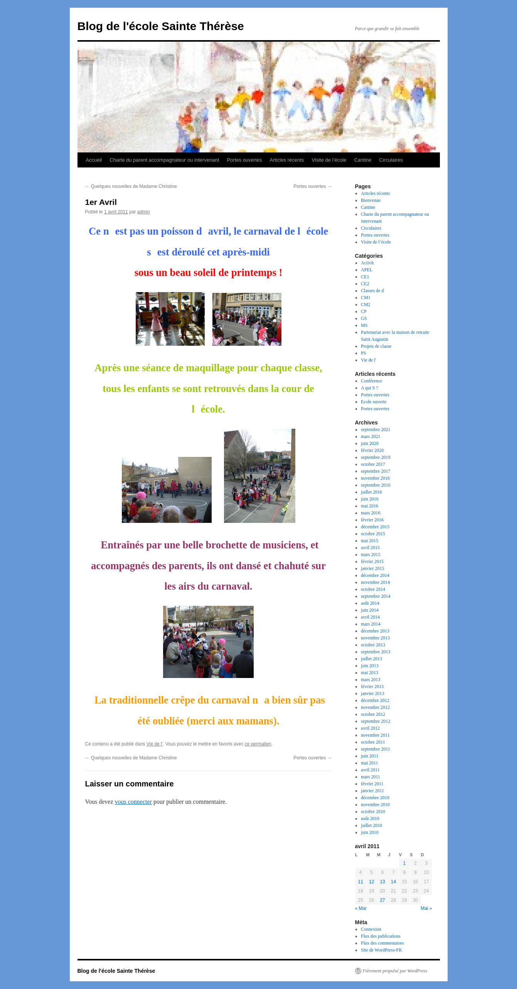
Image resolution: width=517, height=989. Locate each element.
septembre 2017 (375, 471)
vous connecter (133, 801)
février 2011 (372, 783)
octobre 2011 (373, 742)
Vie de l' (155, 744)
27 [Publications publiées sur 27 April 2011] (382, 900)
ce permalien (258, 744)
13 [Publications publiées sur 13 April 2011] (382, 881)
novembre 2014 (375, 582)
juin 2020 (370, 443)
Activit (367, 262)
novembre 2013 (375, 638)
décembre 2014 (375, 575)
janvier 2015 (372, 568)
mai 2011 (369, 763)
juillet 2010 (371, 825)
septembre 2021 (375, 429)
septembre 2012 (375, 721)
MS (364, 325)
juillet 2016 (371, 492)
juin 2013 (370, 665)
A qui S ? (369, 388)
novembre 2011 (375, 735)
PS (363, 353)
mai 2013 (369, 672)
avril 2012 (370, 728)
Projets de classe (376, 346)
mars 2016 (370, 513)
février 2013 (372, 686)
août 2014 (370, 603)
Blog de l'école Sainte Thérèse (160, 26)
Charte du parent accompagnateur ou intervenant (164, 160)
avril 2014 (370, 617)
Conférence (371, 381)
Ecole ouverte (373, 401)
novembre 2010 (375, 804)
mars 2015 (370, 554)
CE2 (365, 283)
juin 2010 (370, 832)
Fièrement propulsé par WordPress (395, 971)
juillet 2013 (371, 658)
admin (143, 212)
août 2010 (370, 818)
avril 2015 (370, 547)
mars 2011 (370, 776)
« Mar (361, 908)
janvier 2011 (372, 790)
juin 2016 (370, 499)
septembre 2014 (375, 596)
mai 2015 (369, 540)
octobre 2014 (373, 589)
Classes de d (372, 290)
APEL (366, 269)
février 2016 (372, 519)
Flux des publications (381, 936)
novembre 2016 (375, 478)
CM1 (365, 297)
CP (364, 311)
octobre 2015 (373, 533)
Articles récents (287, 160)
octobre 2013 (373, 644)
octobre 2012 (373, 714)
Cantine (362, 160)
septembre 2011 (375, 749)
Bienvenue (371, 200)
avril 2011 (370, 770)
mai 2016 (369, 506)
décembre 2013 (375, 631)
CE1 (365, 276)
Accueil (94, 160)
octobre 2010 (373, 811)
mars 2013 (370, 679)
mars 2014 (370, 624)
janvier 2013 (372, 693)
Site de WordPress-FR (381, 950)
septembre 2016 (375, 485)
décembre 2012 (375, 700)
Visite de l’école (329, 160)
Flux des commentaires (382, 943)
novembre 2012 (375, 707)
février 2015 (372, 561)
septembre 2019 (375, 457)
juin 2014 (370, 610)
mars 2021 (370, 436)
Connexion (371, 929)
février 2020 (372, 450)
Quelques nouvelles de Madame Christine (131, 186)
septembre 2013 (375, 651)
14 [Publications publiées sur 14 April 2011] (393, 881)
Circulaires (390, 160)
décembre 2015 (375, 526)
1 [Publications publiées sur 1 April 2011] (404, 863)
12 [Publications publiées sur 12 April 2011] (371, 881)
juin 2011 (369, 756)
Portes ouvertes (244, 160)
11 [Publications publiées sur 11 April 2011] (360, 881)
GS (364, 318)
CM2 (365, 304)
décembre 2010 (375, 797)
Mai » (426, 908)
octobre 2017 (373, 464)
